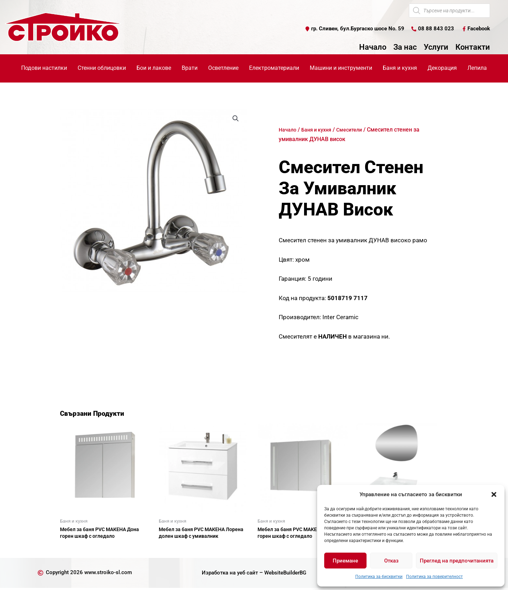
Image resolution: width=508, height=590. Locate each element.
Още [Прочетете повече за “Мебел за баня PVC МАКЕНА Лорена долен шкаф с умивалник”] (173, 549)
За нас (405, 47)
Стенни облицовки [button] (102, 68)
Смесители (357, 130)
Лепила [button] (477, 68)
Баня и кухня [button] (400, 68)
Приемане (345, 561)
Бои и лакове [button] (154, 68)
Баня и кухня (320, 130)
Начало (372, 47)
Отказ (391, 561)
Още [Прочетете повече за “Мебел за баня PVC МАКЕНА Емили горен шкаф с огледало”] (272, 549)
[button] (493, 494)
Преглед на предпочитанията (457, 561)
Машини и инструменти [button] (341, 68)
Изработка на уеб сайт (228, 574)
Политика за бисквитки (379, 576)
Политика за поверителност (434, 576)
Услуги (436, 47)
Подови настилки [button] (44, 68)
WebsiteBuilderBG (287, 574)
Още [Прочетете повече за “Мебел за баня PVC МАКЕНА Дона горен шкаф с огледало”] (74, 549)
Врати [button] (190, 68)
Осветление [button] (223, 68)
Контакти (472, 47)
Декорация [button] (442, 68)
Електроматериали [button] (274, 68)
